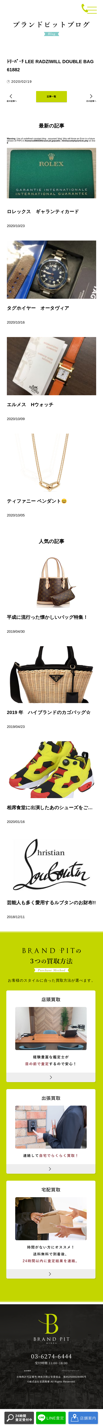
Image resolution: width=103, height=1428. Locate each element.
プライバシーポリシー (66, 1376)
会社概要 (29, 1376)
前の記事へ (14, 102)
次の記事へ (88, 102)
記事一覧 (51, 99)
